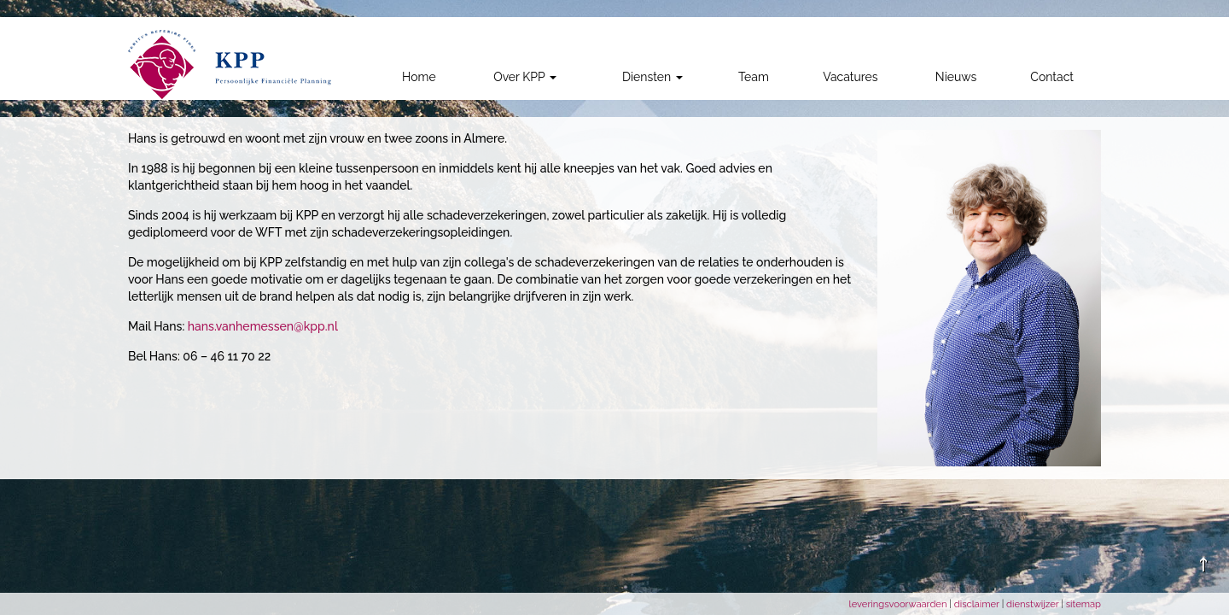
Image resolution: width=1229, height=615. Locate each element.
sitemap (1083, 604)
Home (419, 77)
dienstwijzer (1033, 604)
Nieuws (955, 77)
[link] (229, 65)
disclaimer (978, 604)
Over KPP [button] (524, 77)
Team (753, 77)
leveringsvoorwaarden (899, 604)
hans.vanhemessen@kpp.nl (263, 326)
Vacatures (850, 77)
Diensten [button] (652, 77)
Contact (1052, 77)
